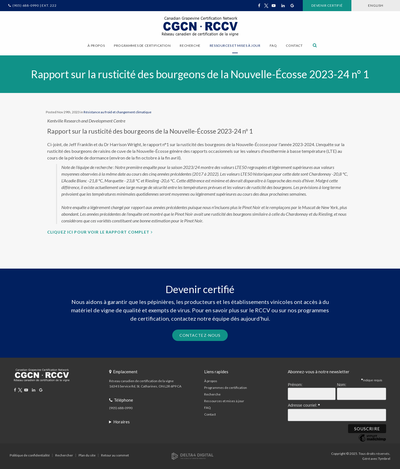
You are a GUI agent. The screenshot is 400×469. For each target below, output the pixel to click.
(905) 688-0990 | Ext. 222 (34, 5)
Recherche (212, 394)
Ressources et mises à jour (224, 401)
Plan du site (87, 455)
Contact (294, 45)
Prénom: (295, 384)
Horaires (121, 421)
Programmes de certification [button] (142, 45)
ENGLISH (375, 5)
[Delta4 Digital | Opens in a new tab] (192, 456)
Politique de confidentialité (30, 455)
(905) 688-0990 (120, 408)
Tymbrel (384, 458)
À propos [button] (96, 45)
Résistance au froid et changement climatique (117, 112)
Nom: (341, 384)
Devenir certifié (327, 5)
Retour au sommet (115, 455)
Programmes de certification (225, 387)
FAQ (273, 45)
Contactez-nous (200, 335)
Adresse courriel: (304, 404)
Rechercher (64, 455)
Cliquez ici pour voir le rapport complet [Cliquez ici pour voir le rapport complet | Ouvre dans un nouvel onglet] (98, 232)
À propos (210, 381)
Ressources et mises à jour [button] (235, 45)
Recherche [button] (190, 45)
